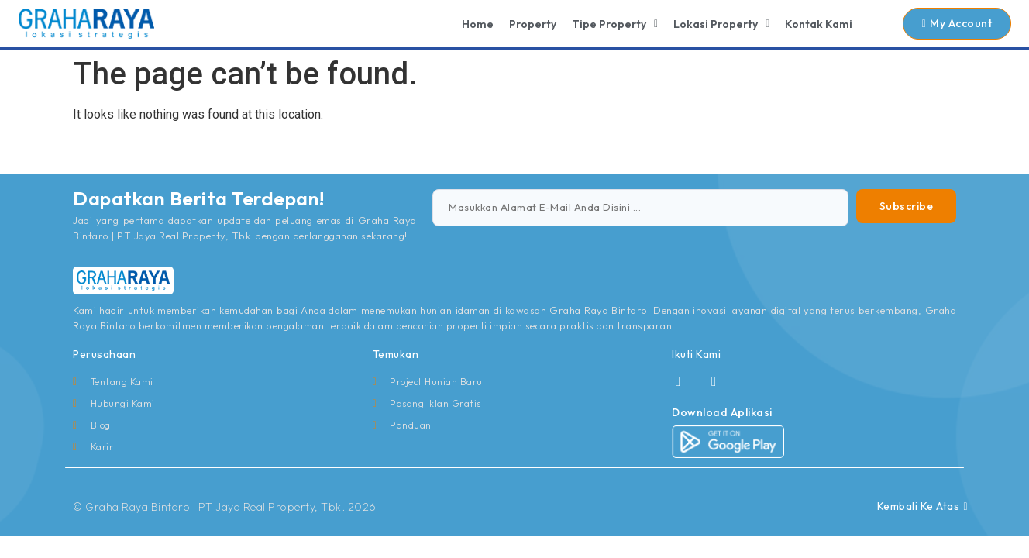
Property (532, 24)
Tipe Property (615, 24)
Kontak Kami (818, 24)
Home (478, 24)
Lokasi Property (721, 24)
